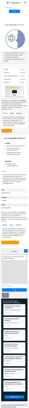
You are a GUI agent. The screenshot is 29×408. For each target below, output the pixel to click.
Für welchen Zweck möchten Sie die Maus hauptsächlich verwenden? (13, 336)
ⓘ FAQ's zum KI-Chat (5, 274)
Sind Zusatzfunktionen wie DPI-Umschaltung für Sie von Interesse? (13, 362)
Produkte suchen (14, 376)
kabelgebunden (7, 352)
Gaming (6, 339)
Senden (14, 269)
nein (6, 314)
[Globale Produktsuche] (14, 7)
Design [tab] (12, 126)
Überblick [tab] (5, 126)
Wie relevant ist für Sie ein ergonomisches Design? (11, 324)
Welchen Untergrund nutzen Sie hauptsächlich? (12, 286)
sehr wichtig (7, 301)
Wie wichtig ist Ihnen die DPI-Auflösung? (11, 298)
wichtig (11, 301)
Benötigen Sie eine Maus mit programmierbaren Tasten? (11, 311)
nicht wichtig (15, 301)
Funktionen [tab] (19, 126)
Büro (9, 339)
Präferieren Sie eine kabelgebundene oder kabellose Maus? (13, 349)
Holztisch (6, 289)
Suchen (14, 11)
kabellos (12, 352)
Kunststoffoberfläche (12, 289)
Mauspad (18, 289)
